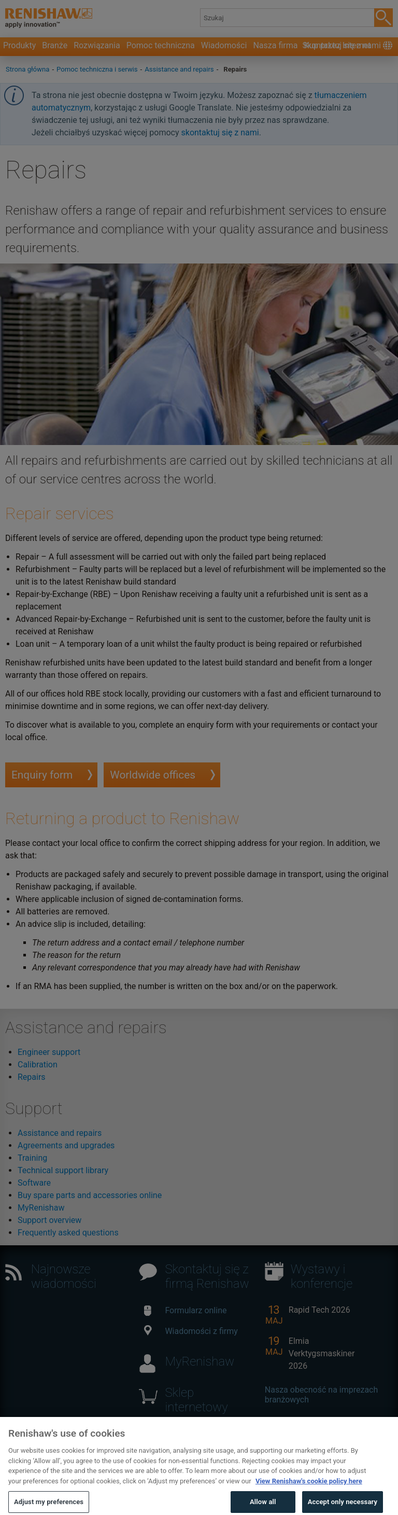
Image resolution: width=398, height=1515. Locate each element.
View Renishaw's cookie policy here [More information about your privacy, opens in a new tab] (308, 1494)
